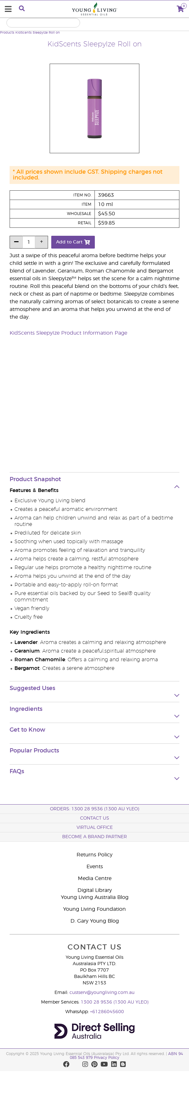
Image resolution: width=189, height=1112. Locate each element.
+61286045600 (107, 1012)
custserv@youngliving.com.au (102, 992)
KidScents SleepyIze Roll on (37, 32)
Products (7, 32)
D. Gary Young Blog (94, 921)
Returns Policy (94, 854)
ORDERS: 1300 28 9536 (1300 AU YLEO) (94, 809)
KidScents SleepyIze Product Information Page (68, 333)
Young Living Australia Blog (94, 897)
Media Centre (94, 878)
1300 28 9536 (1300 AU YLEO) (114, 1002)
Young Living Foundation (94, 909)
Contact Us (94, 818)
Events (94, 866)
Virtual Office (95, 827)
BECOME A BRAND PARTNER (94, 837)
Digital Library (95, 890)
